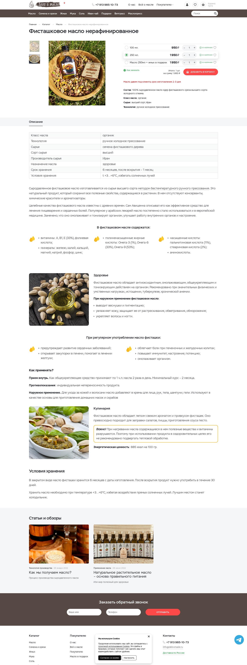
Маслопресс (135, 13)
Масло (32, 13)
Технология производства (40, 568)
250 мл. (134, 54)
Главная (33, 24)
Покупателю (164, 4)
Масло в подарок (79, 656)
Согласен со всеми (109, 657)
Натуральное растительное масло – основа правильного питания (122, 574)
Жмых (63, 13)
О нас (131, 4)
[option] (77, 73)
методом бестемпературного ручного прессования (173, 188)
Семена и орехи (48, 13)
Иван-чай (93, 13)
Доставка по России (173, 652)
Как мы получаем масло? (50, 572)
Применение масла (102, 568)
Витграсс (120, 13)
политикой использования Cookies (113, 646)
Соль (82, 13)
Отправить (162, 612)
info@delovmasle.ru (173, 647)
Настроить (129, 657)
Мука (73, 13)
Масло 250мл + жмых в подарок (148, 62)
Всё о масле (145, 4)
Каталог (46, 24)
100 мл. (134, 47)
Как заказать (133, 70)
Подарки (106, 13)
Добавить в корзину (200, 72)
